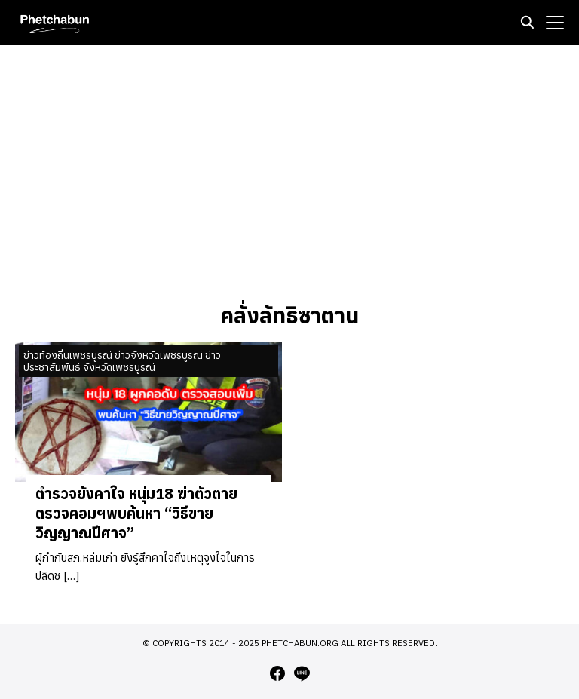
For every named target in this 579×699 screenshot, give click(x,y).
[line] (302, 673)
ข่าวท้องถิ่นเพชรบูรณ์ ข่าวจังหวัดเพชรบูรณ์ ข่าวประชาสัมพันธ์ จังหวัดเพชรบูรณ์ (122, 361)
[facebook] (277, 673)
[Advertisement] (289, 173)
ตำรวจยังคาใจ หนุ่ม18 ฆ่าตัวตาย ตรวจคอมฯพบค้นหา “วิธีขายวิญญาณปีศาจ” (136, 513)
